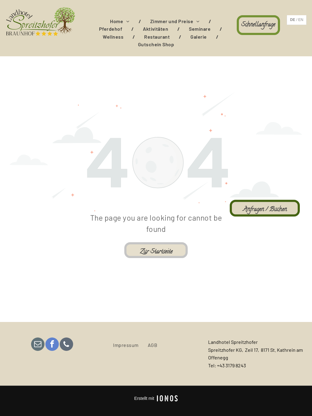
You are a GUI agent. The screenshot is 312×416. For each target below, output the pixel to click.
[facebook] (52, 344)
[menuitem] (121, 21)
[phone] (66, 344)
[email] (37, 344)
